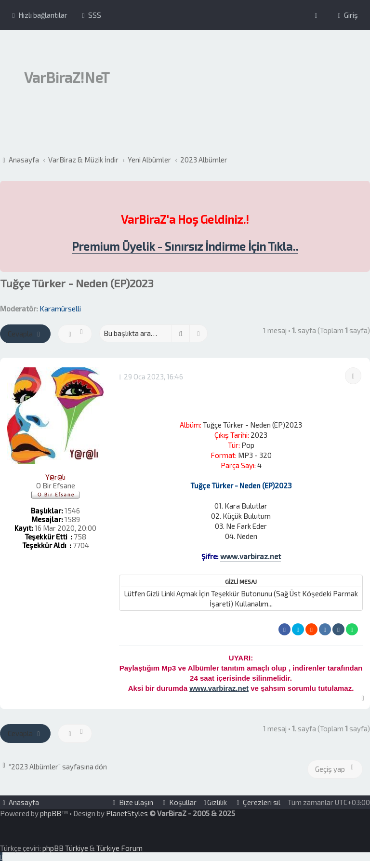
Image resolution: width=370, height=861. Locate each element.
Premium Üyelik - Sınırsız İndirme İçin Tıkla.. (185, 246)
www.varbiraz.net (250, 556)
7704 (81, 545)
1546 (72, 510)
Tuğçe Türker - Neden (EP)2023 (77, 283)
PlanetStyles (127, 813)
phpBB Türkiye (65, 848)
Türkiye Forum (119, 848)
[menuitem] (90, 15)
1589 (72, 519)
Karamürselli (60, 308)
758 (80, 536)
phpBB (50, 813)
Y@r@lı (55, 476)
